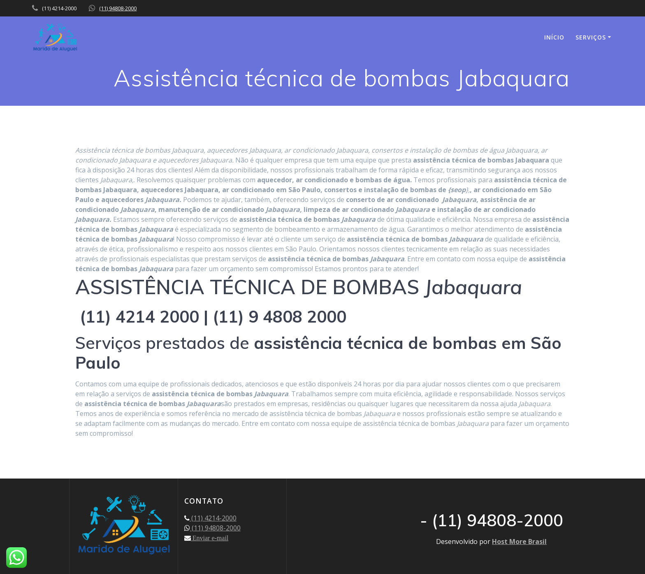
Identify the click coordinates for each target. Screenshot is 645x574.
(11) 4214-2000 (213, 518)
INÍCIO (554, 37)
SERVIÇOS (590, 37)
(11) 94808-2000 (118, 8)
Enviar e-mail (210, 537)
